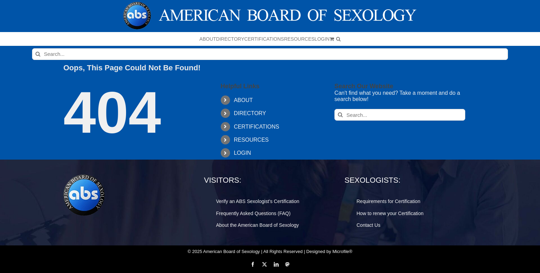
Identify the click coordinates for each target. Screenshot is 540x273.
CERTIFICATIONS (256, 127)
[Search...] (270, 54)
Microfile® (342, 251)
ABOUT (243, 100)
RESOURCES (251, 140)
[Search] (38, 54)
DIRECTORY (250, 113)
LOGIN (242, 153)
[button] (338, 39)
